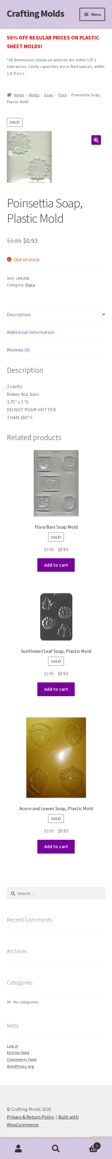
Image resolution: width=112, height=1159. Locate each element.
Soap (48, 95)
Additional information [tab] (30, 332)
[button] (96, 140)
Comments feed (21, 1059)
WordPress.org (20, 1066)
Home (19, 95)
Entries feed (18, 1052)
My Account (18, 1149)
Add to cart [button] (56, 565)
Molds (34, 95)
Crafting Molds (35, 13)
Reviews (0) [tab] (18, 350)
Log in (12, 1046)
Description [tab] (19, 314)
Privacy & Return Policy (30, 1117)
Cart (88, 1144)
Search (56, 1149)
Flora (62, 95)
